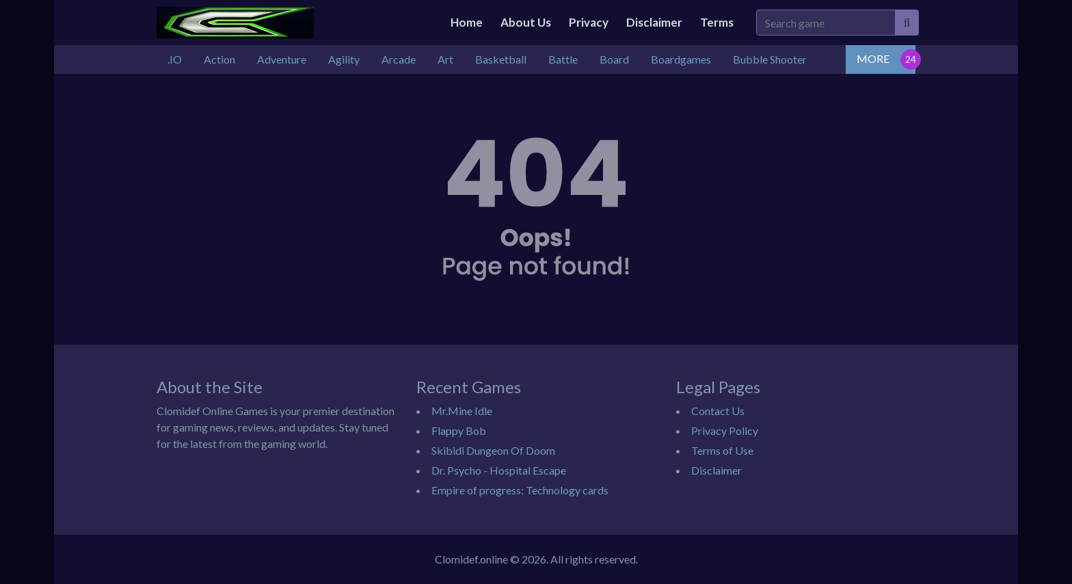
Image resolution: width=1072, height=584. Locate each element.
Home (467, 22)
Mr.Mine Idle (461, 410)
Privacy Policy (724, 430)
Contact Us (718, 410)
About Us (525, 22)
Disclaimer (654, 22)
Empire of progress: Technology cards (519, 489)
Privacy (588, 22)
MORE (873, 58)
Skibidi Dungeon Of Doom (493, 450)
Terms (717, 22)
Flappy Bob (458, 430)
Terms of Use (722, 450)
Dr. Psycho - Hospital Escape (498, 470)
